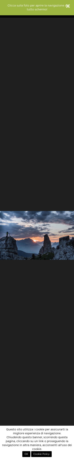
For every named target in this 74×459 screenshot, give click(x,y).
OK (26, 454)
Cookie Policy (41, 454)
